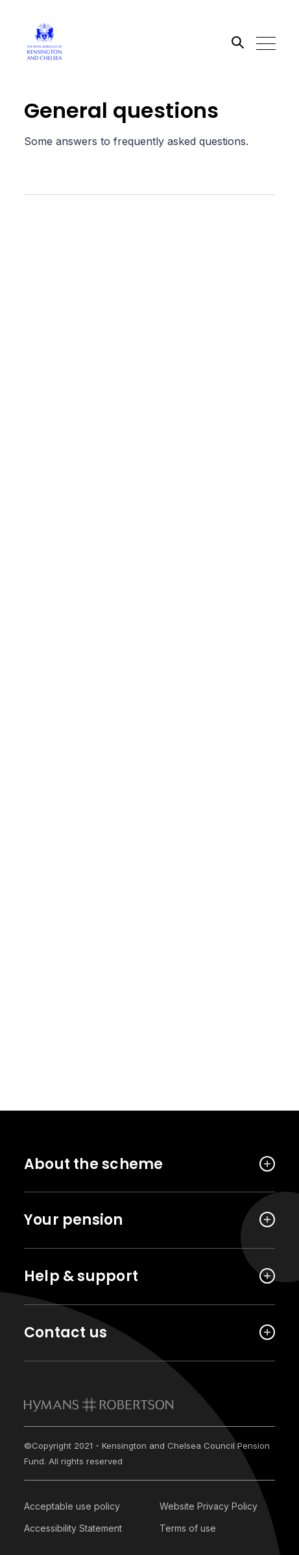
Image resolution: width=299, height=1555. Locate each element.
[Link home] (82, 42)
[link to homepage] (99, 1405)
